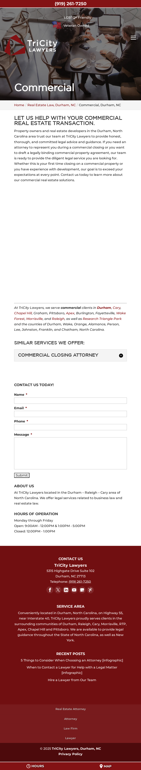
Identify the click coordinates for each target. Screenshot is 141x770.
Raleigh (58, 319)
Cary (116, 308)
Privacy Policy (70, 754)
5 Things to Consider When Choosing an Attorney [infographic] (72, 660)
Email (20, 408)
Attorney (70, 719)
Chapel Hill (23, 313)
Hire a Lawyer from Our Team (72, 680)
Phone (21, 421)
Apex (70, 313)
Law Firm (70, 728)
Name (20, 395)
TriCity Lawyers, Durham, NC (76, 749)
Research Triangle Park (102, 319)
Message (23, 434)
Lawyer (70, 738)
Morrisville (34, 319)
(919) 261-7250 (71, 3)
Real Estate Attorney (70, 709)
